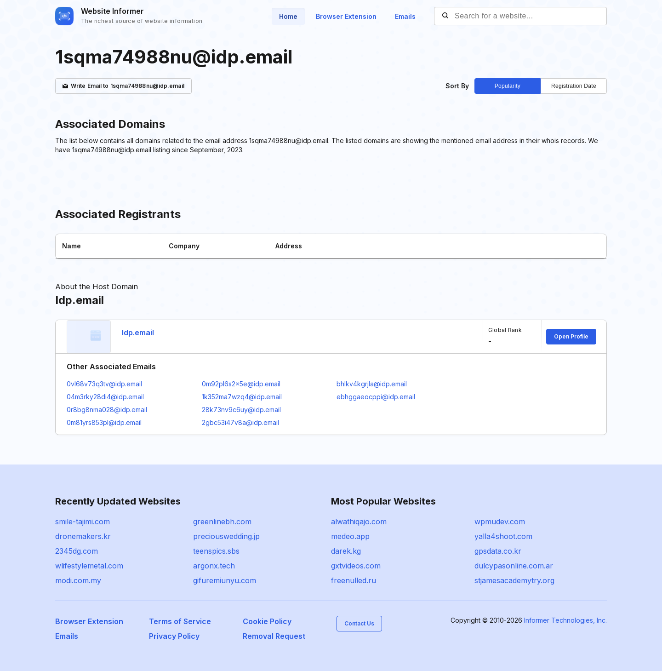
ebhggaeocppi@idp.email (376, 397)
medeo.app (350, 536)
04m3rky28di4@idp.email (105, 397)
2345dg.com (76, 551)
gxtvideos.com (356, 565)
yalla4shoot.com (503, 536)
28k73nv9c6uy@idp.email (241, 409)
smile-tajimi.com (82, 521)
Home (288, 16)
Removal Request (274, 636)
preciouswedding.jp (226, 536)
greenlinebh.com (222, 521)
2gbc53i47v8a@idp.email (240, 422)
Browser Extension (346, 16)
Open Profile (571, 336)
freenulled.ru (353, 580)
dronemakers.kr (83, 536)
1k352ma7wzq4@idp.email (242, 397)
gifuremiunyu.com (224, 580)
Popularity (507, 86)
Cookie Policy (267, 621)
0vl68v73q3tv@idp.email (104, 384)
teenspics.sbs (216, 551)
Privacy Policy (174, 636)
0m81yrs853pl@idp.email (104, 422)
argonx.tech (214, 565)
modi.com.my (78, 580)
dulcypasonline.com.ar (513, 565)
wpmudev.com (499, 521)
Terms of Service (180, 621)
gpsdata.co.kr (497, 551)
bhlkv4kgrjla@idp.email (372, 384)
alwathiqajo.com (359, 521)
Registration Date (573, 86)
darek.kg (346, 551)
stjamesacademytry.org (514, 580)
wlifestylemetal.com (89, 565)
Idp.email (138, 332)
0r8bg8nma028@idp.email (107, 409)
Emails (405, 16)
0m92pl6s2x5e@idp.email (241, 384)
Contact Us (359, 623)
